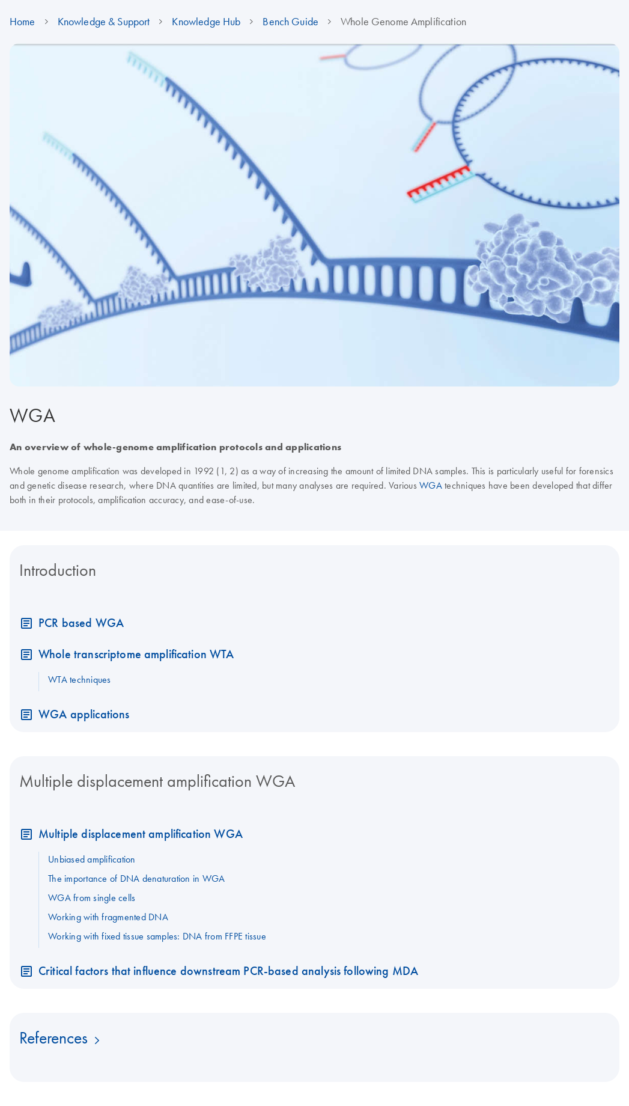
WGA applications (83, 713)
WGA (430, 485)
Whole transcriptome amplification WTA (136, 653)
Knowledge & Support (104, 21)
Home (22, 21)
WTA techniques (79, 679)
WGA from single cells (91, 897)
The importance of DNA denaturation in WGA (136, 878)
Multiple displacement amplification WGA (140, 833)
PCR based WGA (81, 622)
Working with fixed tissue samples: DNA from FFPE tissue (157, 936)
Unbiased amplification (92, 859)
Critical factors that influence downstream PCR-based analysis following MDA (228, 970)
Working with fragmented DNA (108, 917)
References (53, 1037)
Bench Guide (290, 21)
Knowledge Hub (206, 21)
